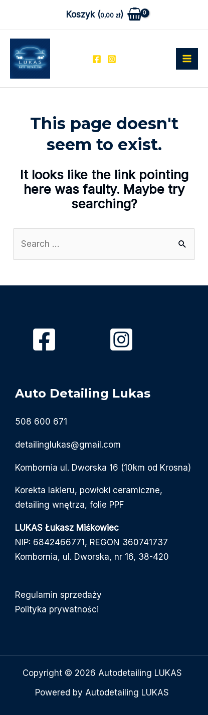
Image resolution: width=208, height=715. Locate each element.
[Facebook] (96, 59)
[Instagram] (111, 59)
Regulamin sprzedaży (58, 595)
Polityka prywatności (57, 609)
